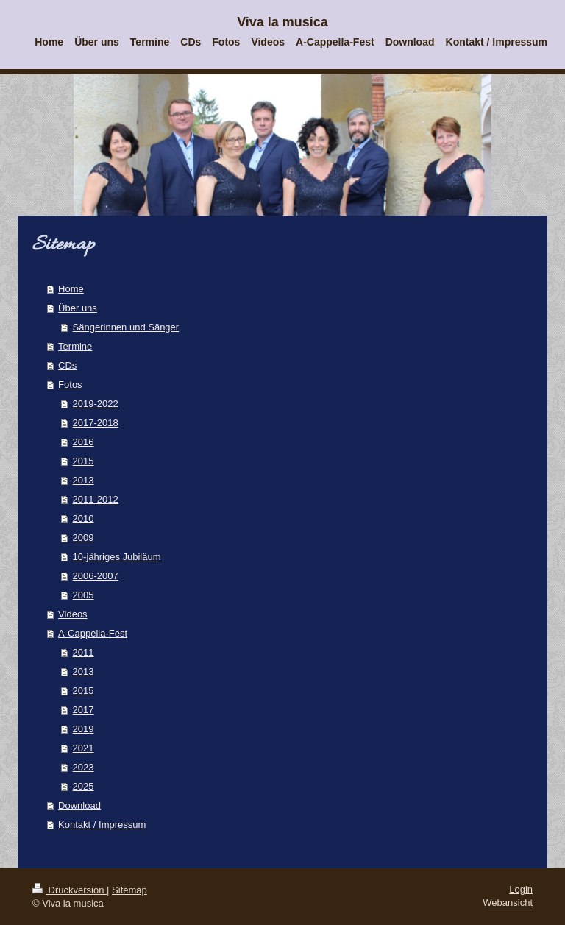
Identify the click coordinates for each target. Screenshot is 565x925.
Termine (75, 346)
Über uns (77, 307)
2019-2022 (95, 403)
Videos (73, 614)
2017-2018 (95, 422)
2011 (83, 652)
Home (71, 288)
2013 (83, 480)
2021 (83, 748)
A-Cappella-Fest (92, 633)
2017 (83, 709)
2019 (83, 728)
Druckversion (69, 890)
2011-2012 (95, 499)
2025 (83, 786)
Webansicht (508, 902)
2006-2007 (95, 575)
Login (521, 889)
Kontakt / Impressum (102, 824)
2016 (83, 441)
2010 (83, 518)
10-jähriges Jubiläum (117, 556)
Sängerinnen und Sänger (126, 327)
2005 (83, 594)
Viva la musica (282, 22)
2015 (83, 461)
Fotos (70, 384)
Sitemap (129, 890)
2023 (83, 767)
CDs (67, 365)
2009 (83, 537)
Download (79, 805)
